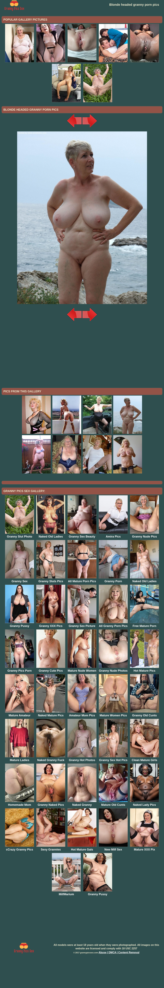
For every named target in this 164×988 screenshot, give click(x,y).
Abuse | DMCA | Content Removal (118, 978)
